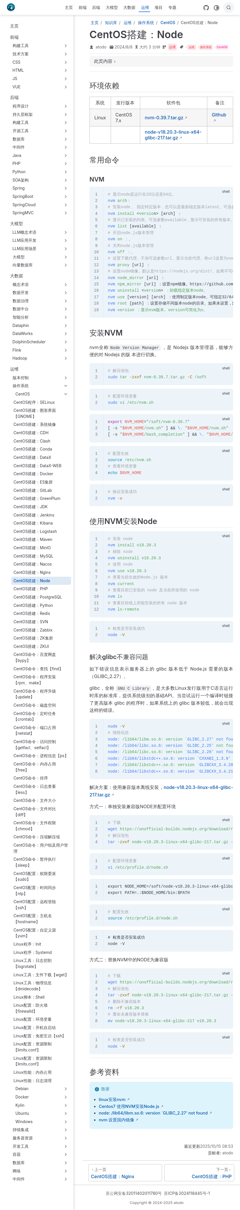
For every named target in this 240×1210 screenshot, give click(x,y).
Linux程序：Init (27, 944)
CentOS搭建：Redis (31, 613)
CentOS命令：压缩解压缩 (36, 837)
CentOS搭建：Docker (33, 473)
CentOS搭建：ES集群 (33, 482)
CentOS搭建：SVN (30, 621)
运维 (145, 7)
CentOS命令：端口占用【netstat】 (34, 730)
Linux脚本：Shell (29, 997)
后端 (96, 7)
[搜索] (228, 7)
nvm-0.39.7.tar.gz (164, 117)
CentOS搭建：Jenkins (33, 515)
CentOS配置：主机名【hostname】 (32, 918)
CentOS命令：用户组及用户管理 (40, 848)
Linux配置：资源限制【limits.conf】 (32, 1047)
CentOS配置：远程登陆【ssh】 (34, 904)
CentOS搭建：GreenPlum (37, 498)
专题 (172, 7)
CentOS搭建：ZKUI (31, 646)
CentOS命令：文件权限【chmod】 (34, 826)
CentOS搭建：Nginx (32, 572)
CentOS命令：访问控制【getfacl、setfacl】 (34, 744)
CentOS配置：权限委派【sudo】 (34, 876)
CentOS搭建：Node (31, 580)
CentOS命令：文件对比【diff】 (34, 811)
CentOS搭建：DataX (32, 457)
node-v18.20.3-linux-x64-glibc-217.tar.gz (173, 135)
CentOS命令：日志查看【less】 (34, 789)
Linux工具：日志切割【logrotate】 (32, 963)
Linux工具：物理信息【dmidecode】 (32, 986)
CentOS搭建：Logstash (35, 531)
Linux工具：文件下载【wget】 (41, 975)
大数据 (129, 7)
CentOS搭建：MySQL (33, 556)
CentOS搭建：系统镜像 (34, 424)
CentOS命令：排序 (30, 778)
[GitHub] (206, 7)
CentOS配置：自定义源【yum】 (34, 933)
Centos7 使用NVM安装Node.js (129, 1106)
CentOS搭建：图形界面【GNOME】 (34, 413)
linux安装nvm (112, 1099)
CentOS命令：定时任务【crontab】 (34, 716)
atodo (101, 46)
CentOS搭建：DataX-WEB (37, 465)
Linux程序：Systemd (32, 952)
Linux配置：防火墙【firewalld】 (30, 1008)
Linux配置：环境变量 (32, 1019)
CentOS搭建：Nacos (32, 564)
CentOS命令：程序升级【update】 (34, 694)
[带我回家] (13, 7)
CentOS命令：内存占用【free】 (34, 767)
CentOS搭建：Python (33, 605)
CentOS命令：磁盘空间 (34, 705)
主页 (69, 7)
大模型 (112, 7)
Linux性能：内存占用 (32, 1072)
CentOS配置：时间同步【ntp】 (34, 890)
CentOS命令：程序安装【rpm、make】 (34, 680)
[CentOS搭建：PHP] (199, 1172)
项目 (159, 7)
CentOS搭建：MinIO (32, 547)
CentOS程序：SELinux (34, 402)
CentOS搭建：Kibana (33, 523)
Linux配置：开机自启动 (34, 1027)
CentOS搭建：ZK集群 (33, 638)
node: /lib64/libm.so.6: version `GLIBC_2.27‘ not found (153, 1113)
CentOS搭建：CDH (30, 432)
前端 (83, 7)
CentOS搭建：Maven (32, 539)
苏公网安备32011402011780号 (134, 1193)
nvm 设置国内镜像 (116, 1120)
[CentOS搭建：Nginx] (125, 1172)
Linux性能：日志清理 (32, 1080)
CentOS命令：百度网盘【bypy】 (34, 657)
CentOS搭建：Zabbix (32, 630)
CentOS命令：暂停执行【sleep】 (34, 862)
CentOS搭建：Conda (32, 449)
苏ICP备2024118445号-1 (187, 1193)
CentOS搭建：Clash (31, 441)
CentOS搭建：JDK (30, 506)
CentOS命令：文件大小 (34, 800)
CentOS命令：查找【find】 (38, 669)
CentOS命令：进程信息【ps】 (41, 755)
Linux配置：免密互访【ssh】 (39, 1036)
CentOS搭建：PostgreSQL (37, 597)
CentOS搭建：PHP (30, 589)
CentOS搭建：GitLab (32, 490)
